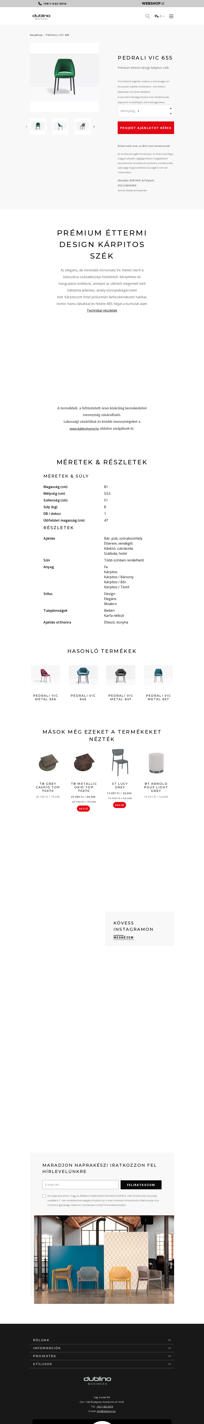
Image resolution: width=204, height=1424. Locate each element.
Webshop (153, 3)
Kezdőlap (36, 34)
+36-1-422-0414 (105, 1406)
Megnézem (123, 937)
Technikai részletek (102, 310)
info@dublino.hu (106, 1410)
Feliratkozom (141, 1185)
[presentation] (26, 126)
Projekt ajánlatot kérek (145, 128)
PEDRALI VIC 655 (57, 34)
